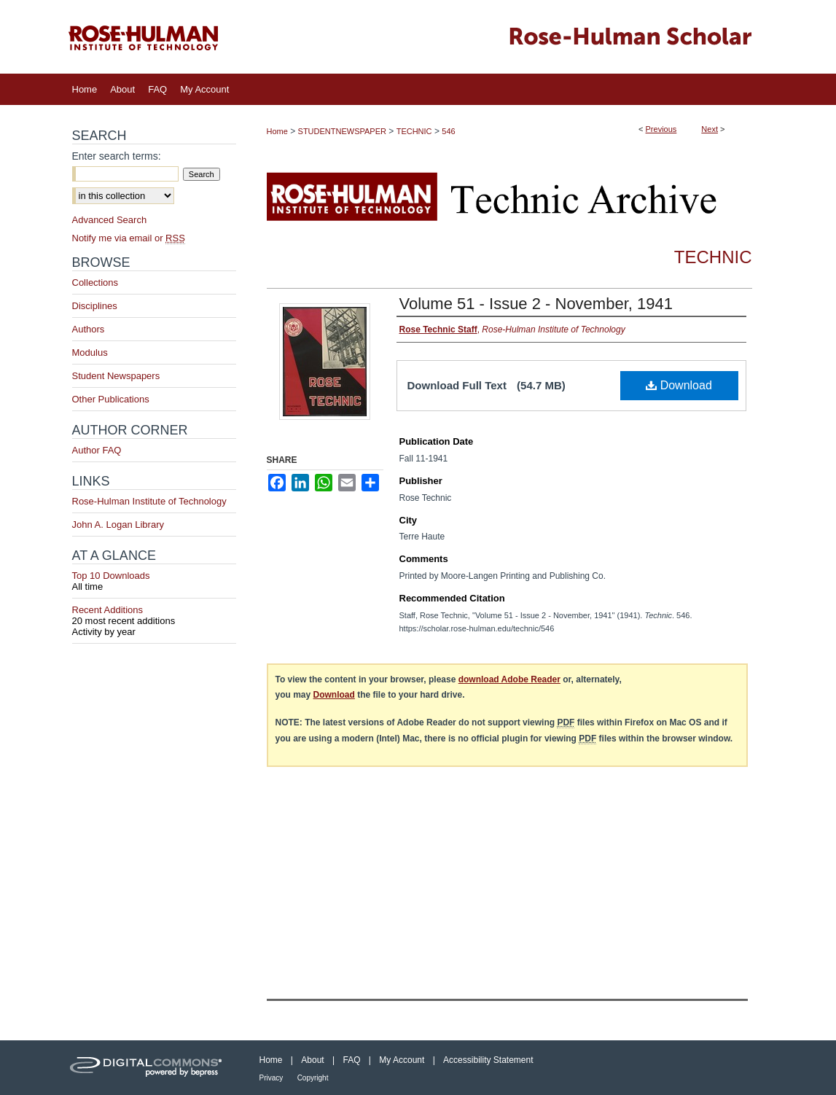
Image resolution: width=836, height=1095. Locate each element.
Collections (95, 282)
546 (448, 131)
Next (709, 129)
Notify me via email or (128, 238)
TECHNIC (414, 131)
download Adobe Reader (509, 679)
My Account (401, 1060)
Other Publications (110, 399)
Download (679, 385)
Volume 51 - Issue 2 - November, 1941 (536, 304)
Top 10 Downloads (154, 581)
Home (277, 131)
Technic (713, 257)
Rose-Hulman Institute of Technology (149, 501)
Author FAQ (97, 450)
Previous (661, 129)
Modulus (90, 352)
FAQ (351, 1060)
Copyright (313, 1078)
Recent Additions (154, 615)
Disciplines (94, 305)
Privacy (271, 1078)
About (312, 1060)
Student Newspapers (116, 375)
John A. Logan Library (118, 524)
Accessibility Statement (488, 1060)
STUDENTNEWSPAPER (342, 131)
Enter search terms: (116, 156)
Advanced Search (109, 219)
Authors (88, 329)
